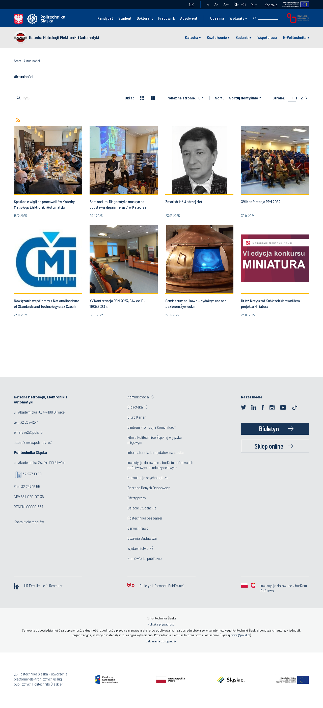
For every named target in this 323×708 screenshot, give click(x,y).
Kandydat (105, 18)
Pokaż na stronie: (181, 98)
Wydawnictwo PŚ (140, 548)
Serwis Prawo (137, 528)
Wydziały (236, 18)
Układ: (130, 98)
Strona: (279, 98)
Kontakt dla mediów (29, 521)
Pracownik (166, 18)
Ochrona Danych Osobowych (148, 487)
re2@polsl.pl (33, 432)
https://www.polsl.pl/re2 (33, 442)
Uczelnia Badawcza (142, 538)
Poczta (191, 5)
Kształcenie (217, 37)
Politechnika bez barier (144, 517)
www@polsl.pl (240, 635)
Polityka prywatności (161, 624)
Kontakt (271, 4)
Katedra (191, 37)
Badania (242, 37)
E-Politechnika (295, 37)
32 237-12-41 (29, 422)
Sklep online (268, 446)
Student (124, 18)
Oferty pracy (136, 497)
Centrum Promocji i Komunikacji (151, 427)
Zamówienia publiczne (144, 558)
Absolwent (188, 18)
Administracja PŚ (140, 396)
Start (17, 61)
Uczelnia (217, 18)
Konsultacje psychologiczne (148, 477)
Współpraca (267, 37)
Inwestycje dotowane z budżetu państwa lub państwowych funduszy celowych (160, 465)
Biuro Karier (136, 417)
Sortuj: (221, 98)
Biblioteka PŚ (137, 406)
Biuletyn (269, 428)
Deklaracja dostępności (161, 641)
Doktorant (145, 18)
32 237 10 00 (32, 473)
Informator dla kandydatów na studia (155, 452)
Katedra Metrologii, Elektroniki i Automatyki (64, 37)
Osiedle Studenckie (141, 507)
